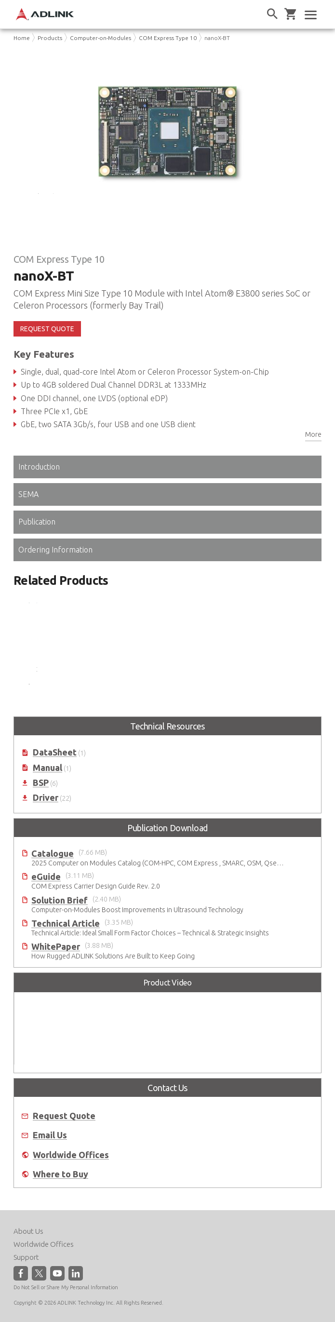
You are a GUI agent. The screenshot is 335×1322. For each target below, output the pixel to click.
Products (50, 38)
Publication (36, 539)
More (313, 452)
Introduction (39, 484)
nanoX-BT (217, 38)
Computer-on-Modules (100, 38)
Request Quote (64, 1133)
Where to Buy (60, 1191)
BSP (41, 800)
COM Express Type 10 (168, 38)
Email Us (50, 1152)
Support (26, 1257)
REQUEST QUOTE (47, 346)
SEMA (28, 511)
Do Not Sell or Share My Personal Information (65, 1287)
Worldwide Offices (71, 1171)
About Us (28, 1231)
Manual (47, 784)
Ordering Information (55, 566)
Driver (45, 815)
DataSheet (55, 769)
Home (21, 38)
